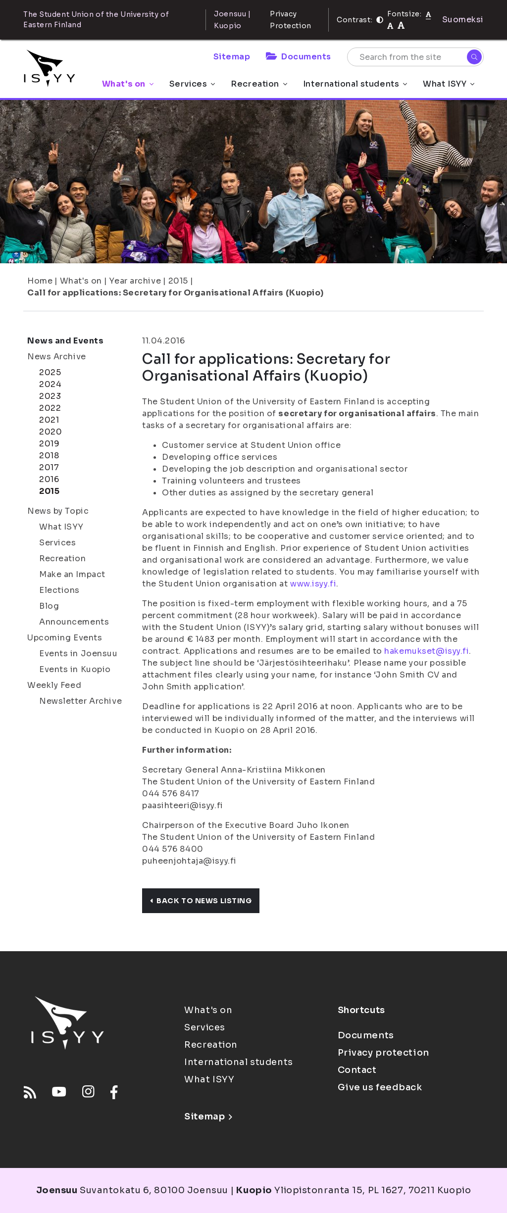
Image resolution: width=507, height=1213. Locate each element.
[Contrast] (379, 19)
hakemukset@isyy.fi (426, 651)
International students (355, 84)
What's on (127, 84)
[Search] (474, 56)
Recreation (259, 84)
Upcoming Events (64, 637)
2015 (178, 281)
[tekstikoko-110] (390, 25)
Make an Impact (72, 574)
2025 (50, 372)
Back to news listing (201, 900)
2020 (50, 432)
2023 (50, 396)
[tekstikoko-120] (401, 25)
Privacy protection (383, 1052)
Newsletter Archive (80, 701)
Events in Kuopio (75, 669)
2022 (50, 408)
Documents (298, 56)
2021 (49, 420)
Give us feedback (380, 1087)
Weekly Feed (54, 685)
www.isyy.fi (313, 584)
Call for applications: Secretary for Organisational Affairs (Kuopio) (175, 293)
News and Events (65, 341)
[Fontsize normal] (428, 13)
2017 (49, 467)
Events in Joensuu (78, 653)
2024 (50, 384)
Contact (357, 1070)
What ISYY (448, 84)
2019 (49, 443)
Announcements (74, 622)
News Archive (56, 356)
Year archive (135, 281)
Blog (49, 606)
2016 (49, 479)
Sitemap (232, 56)
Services (192, 84)
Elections (59, 590)
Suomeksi (463, 19)
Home (39, 281)
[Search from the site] (415, 57)
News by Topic (58, 511)
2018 (49, 455)
